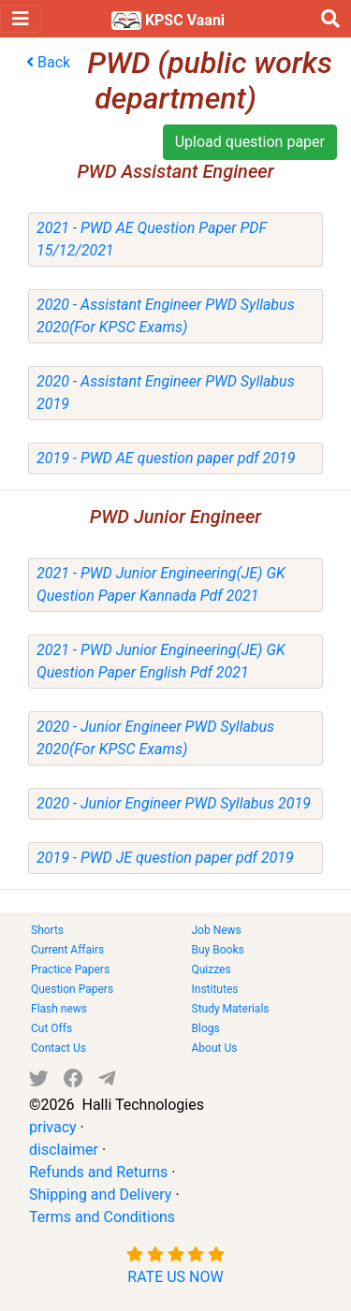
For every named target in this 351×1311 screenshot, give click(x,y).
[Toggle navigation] (20, 19)
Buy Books (218, 949)
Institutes (215, 989)
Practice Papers (70, 969)
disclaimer (63, 1149)
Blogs (206, 1028)
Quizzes (211, 969)
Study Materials (231, 1008)
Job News (216, 930)
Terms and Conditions (102, 1217)
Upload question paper (250, 142)
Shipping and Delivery (100, 1194)
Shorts (47, 930)
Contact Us (58, 1048)
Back (48, 62)
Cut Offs (51, 1028)
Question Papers (72, 989)
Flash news (59, 1008)
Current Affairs (67, 949)
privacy (53, 1127)
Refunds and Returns (98, 1172)
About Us (215, 1048)
